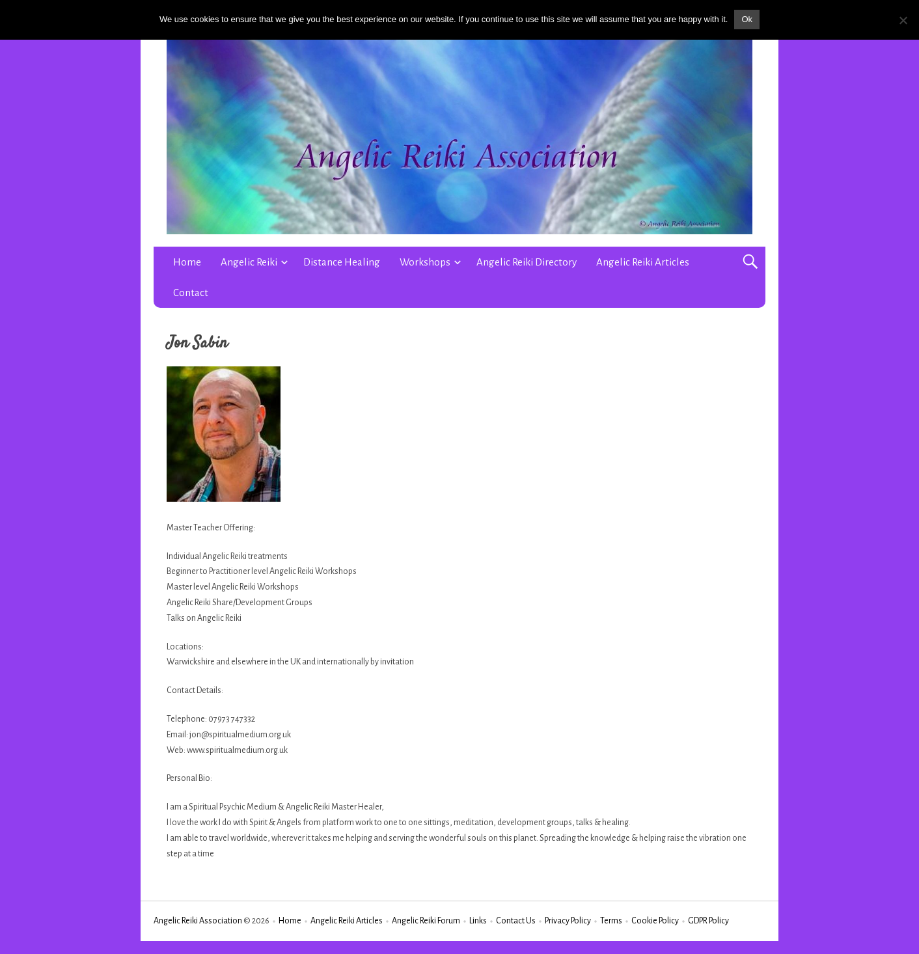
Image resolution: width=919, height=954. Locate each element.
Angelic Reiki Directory (526, 261)
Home (187, 261)
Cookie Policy (655, 920)
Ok (746, 19)
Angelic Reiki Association (198, 920)
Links (478, 920)
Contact (190, 292)
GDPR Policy (708, 920)
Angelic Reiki (249, 261)
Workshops (425, 261)
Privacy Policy (568, 920)
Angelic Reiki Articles (642, 261)
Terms (611, 920)
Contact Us (516, 920)
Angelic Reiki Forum (426, 920)
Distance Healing (341, 261)
